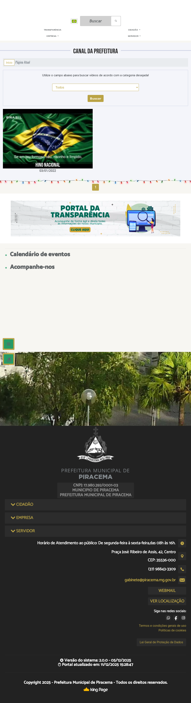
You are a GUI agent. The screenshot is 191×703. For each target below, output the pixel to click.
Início (9, 62)
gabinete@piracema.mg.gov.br (150, 580)
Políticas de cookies (172, 630)
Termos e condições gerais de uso (162, 626)
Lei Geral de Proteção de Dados (161, 642)
